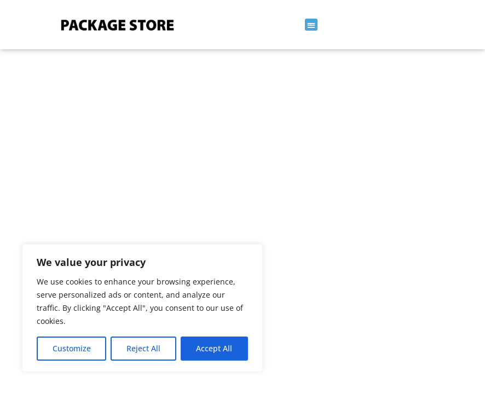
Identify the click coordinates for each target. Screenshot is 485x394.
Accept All (214, 348)
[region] (142, 308)
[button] (311, 25)
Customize (72, 348)
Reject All (143, 348)
